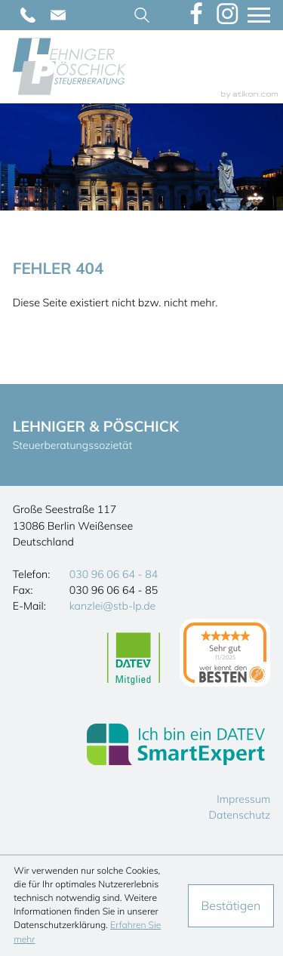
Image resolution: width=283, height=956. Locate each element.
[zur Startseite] (69, 66)
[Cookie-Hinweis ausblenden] (231, 905)
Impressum (243, 799)
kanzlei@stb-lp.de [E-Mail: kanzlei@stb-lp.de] (112, 606)
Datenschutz (240, 815)
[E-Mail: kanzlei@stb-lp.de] (58, 15)
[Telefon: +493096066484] (28, 15)
